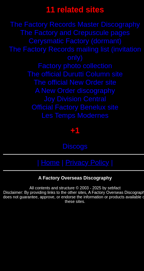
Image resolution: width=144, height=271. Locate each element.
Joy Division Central (75, 99)
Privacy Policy (87, 162)
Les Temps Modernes (74, 115)
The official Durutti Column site (75, 74)
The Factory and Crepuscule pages (75, 33)
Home (50, 162)
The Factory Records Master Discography (75, 24)
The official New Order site (75, 82)
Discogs (74, 146)
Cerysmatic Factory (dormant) (75, 41)
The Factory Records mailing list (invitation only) (75, 53)
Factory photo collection (75, 66)
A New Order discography (75, 90)
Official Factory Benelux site (75, 107)
